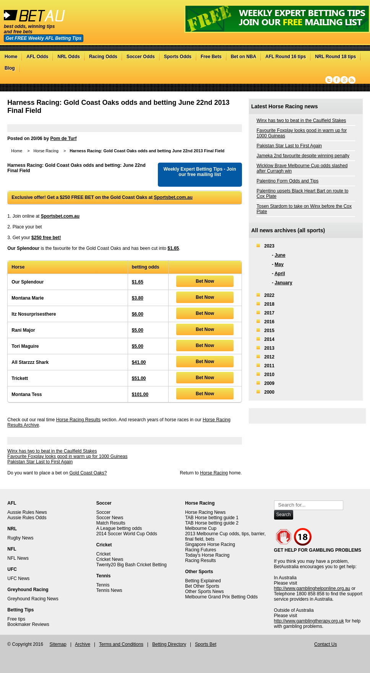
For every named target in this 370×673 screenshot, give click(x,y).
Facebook (336, 80)
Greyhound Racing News (32, 598)
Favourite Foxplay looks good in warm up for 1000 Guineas (67, 456)
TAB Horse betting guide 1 (212, 517)
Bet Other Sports (202, 586)
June (280, 255)
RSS (351, 80)
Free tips (16, 619)
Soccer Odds (141, 56)
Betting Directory (169, 644)
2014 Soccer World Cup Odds (126, 533)
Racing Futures (200, 549)
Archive (82, 644)
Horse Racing (45, 150)
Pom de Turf (63, 138)
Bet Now (205, 281)
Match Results (110, 523)
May (279, 264)
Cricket (103, 554)
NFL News (18, 558)
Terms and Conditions (121, 644)
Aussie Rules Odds (26, 517)
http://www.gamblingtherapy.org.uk (309, 621)
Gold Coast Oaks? (88, 473)
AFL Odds (37, 56)
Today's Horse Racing (207, 555)
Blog (10, 68)
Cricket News (109, 559)
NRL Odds (68, 56)
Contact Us (325, 644)
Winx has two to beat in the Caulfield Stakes (52, 451)
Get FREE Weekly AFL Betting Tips (43, 38)
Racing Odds (103, 56)
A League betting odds (119, 528)
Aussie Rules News (27, 512)
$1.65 (173, 248)
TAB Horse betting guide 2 (212, 523)
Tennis (103, 585)
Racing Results (200, 560)
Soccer (103, 512)
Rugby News (20, 538)
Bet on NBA (243, 56)
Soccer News (109, 517)
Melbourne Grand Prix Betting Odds (221, 597)
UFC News (18, 578)
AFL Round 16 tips (285, 56)
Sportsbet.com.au (173, 197)
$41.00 (139, 362)
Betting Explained (203, 580)
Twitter (329, 80)
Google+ (344, 80)
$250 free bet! (46, 237)
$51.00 (139, 378)
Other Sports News (204, 591)
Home (11, 56)
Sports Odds (177, 56)
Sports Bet (205, 644)
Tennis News (109, 590)
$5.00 (137, 330)
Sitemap (58, 644)
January (283, 282)
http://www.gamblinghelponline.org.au (312, 588)
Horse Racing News (205, 512)
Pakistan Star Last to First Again (40, 461)
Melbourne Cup (200, 528)
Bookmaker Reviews (28, 624)
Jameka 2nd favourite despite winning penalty (302, 155)
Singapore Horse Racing (210, 544)
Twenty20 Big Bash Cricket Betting (131, 564)
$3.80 (137, 298)
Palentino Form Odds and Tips (287, 181)
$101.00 (140, 394)
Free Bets (211, 56)
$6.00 (137, 314)
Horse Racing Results (78, 419)
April (279, 273)
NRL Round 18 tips (335, 56)
